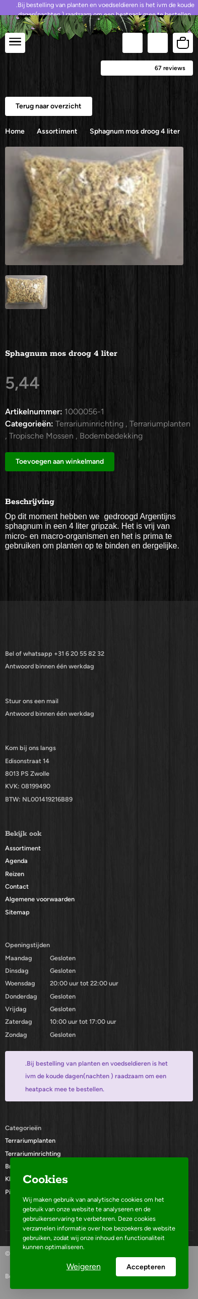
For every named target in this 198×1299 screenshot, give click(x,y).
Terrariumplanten (30, 1140)
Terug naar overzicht (49, 106)
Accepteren (145, 1267)
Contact (17, 886)
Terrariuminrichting (33, 1153)
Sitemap (17, 912)
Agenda (16, 860)
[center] (15, 42)
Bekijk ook (23, 833)
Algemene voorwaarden (40, 899)
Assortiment (23, 848)
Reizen (14, 874)
